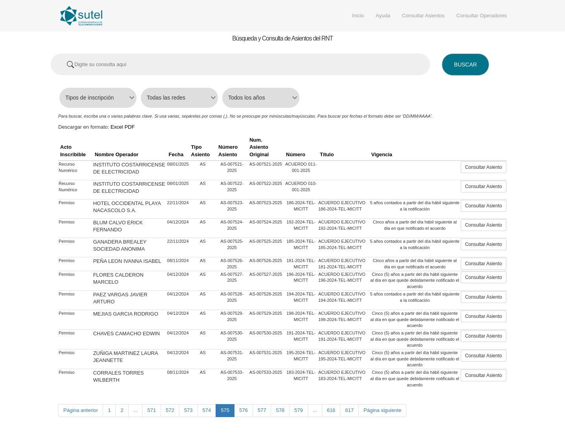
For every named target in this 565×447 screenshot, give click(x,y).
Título (327, 154)
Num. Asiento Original (259, 147)
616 (331, 410)
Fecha (176, 154)
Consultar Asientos (423, 15)
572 (170, 410)
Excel (117, 127)
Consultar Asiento (483, 167)
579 (298, 410)
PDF (129, 127)
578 (280, 410)
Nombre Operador (116, 154)
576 (243, 410)
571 (151, 410)
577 (262, 410)
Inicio (358, 15)
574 (207, 410)
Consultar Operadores (481, 15)
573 (188, 410)
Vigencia (381, 154)
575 (225, 410)
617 (349, 410)
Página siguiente (382, 410)
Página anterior (80, 410)
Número (295, 154)
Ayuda (383, 15)
